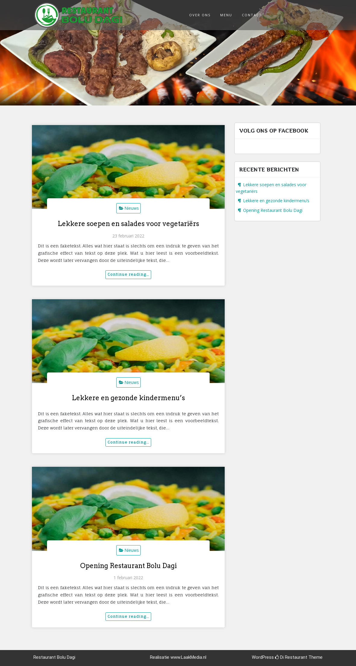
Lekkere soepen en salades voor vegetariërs (128, 224)
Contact (252, 15)
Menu (226, 15)
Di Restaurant (291, 657)
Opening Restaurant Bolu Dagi (128, 566)
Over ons (200, 15)
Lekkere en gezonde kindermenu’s (128, 398)
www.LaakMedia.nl (188, 657)
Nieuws (131, 208)
